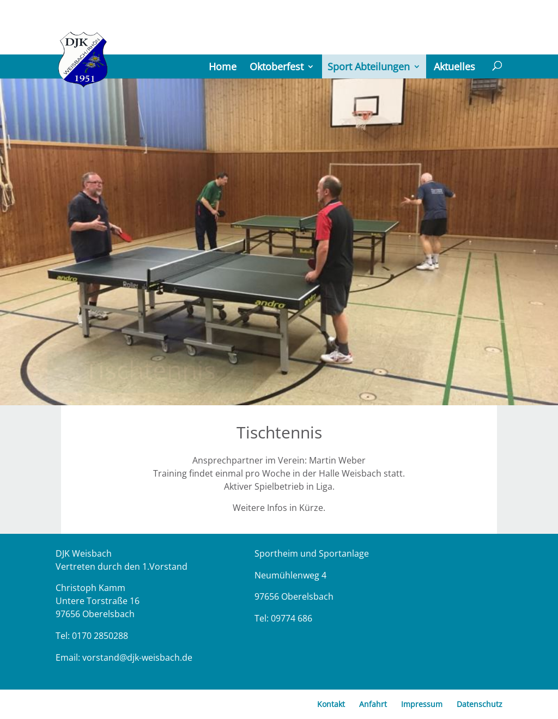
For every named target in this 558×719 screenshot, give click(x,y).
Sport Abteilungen (368, 66)
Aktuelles (454, 66)
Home (222, 66)
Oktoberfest (277, 66)
